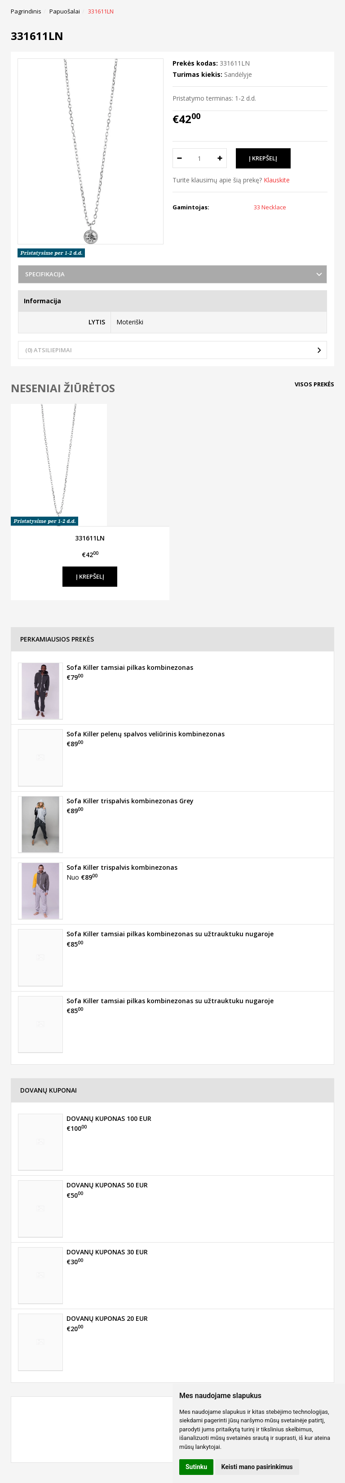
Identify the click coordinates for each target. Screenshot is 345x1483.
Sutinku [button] (196, 1466)
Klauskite (277, 180)
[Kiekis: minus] (179, 158)
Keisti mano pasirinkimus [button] (257, 1466)
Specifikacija (45, 274)
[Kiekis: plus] (220, 158)
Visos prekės (314, 384)
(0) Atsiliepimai (48, 350)
